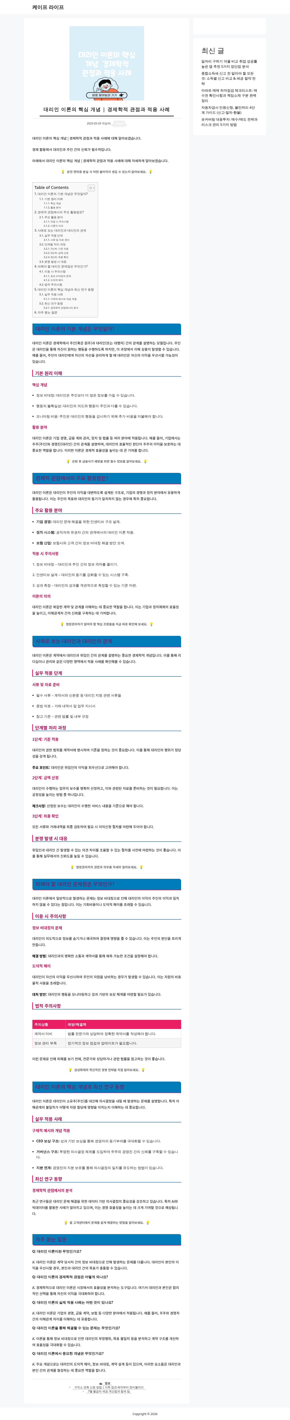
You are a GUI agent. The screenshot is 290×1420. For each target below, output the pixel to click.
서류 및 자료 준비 (60, 240)
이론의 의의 (57, 225)
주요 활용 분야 (54, 217)
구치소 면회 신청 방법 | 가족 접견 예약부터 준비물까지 (109, 1387)
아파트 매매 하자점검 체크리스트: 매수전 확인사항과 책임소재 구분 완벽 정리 (229, 95)
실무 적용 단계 (54, 235)
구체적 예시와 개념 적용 (64, 299)
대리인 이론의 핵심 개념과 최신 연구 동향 (66, 289)
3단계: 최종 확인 (59, 257)
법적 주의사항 (53, 284)
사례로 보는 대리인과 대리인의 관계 (62, 230)
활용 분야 (56, 207)
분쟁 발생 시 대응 (55, 261)
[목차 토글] (89, 187)
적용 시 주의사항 (60, 221)
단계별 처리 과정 (55, 244)
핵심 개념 (56, 203)
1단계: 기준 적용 (59, 248)
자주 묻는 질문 (47, 312)
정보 (107, 1383)
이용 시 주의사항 (55, 271)
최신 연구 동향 (54, 303)
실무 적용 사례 (54, 294)
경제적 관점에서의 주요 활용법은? (61, 212)
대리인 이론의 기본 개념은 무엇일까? (63, 194)
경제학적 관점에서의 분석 (64, 307)
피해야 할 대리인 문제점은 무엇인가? (63, 266)
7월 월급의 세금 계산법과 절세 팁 (109, 1391)
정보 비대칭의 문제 (61, 276)
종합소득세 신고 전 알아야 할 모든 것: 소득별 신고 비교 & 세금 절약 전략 (228, 78)
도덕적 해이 (57, 280)
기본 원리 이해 (54, 199)
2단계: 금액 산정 (59, 253)
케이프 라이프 (48, 7)
